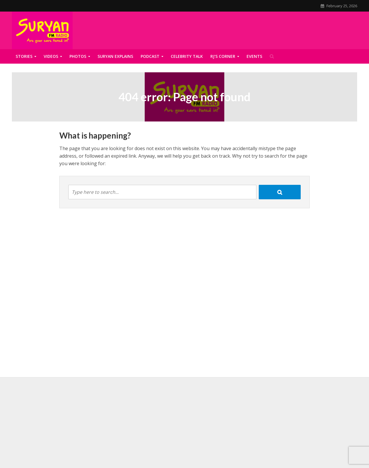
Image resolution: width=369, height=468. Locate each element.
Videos (51, 56)
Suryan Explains (115, 56)
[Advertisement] (184, 423)
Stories (24, 56)
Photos (77, 56)
